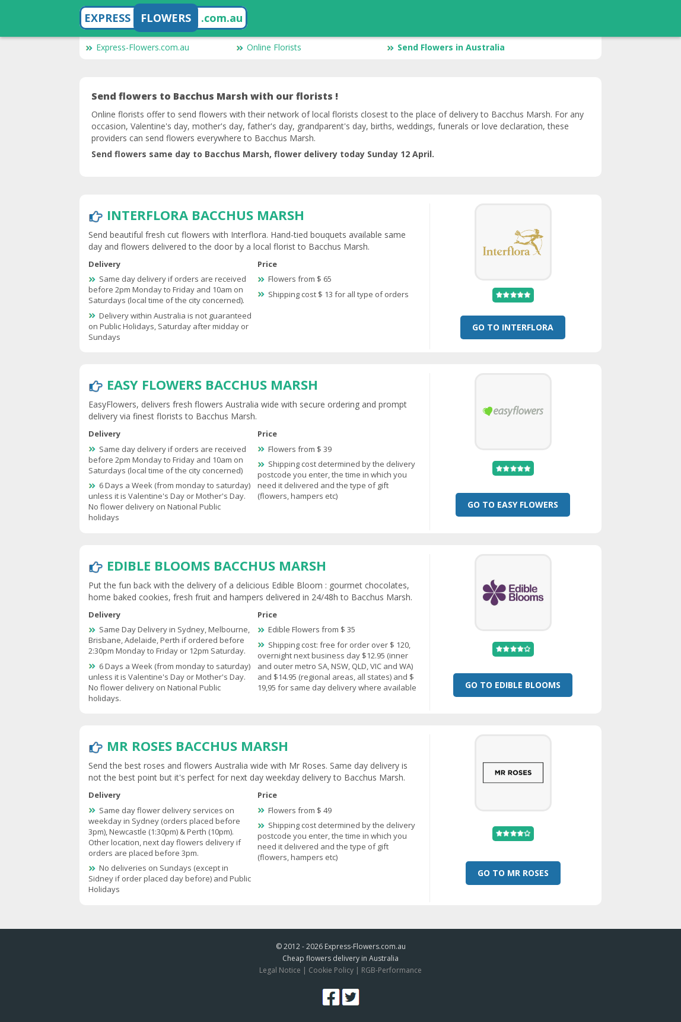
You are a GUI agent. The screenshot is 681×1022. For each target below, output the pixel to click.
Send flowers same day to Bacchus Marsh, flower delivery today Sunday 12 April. (262, 154)
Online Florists (268, 47)
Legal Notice (280, 970)
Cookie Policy (331, 970)
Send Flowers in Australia (446, 47)
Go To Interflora (512, 327)
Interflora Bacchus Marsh (205, 215)
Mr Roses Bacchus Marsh (197, 745)
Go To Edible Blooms (513, 684)
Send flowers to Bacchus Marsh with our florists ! (214, 96)
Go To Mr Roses (513, 872)
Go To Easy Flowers (512, 504)
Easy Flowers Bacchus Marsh (212, 384)
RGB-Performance (391, 970)
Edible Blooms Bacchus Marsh (216, 565)
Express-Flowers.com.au (137, 47)
